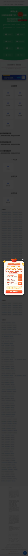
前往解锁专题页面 (14, 291)
